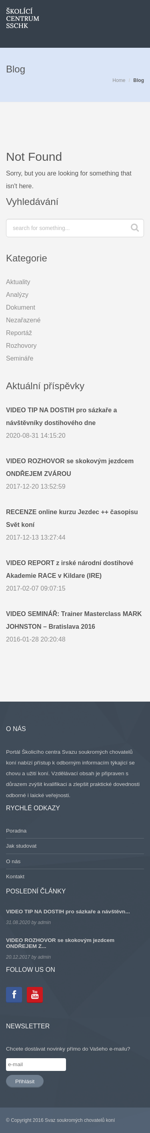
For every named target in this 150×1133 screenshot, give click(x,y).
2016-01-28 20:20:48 (75, 625)
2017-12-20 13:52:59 (75, 472)
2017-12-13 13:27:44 (75, 523)
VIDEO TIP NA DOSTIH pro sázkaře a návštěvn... (68, 912)
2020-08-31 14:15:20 (75, 421)
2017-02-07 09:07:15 (75, 574)
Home (118, 80)
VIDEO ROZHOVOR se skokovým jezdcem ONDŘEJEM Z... (60, 943)
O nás (13, 861)
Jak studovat (21, 846)
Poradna (16, 831)
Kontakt (15, 876)
